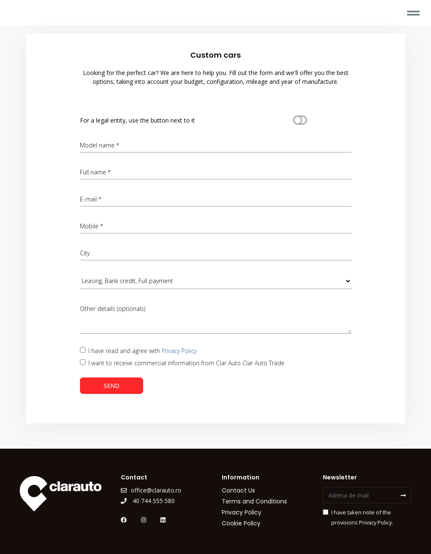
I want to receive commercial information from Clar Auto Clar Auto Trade (186, 363)
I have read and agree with (142, 351)
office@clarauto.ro (151, 490)
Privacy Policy (179, 351)
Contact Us (238, 490)
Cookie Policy (241, 523)
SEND (112, 386)
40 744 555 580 (148, 501)
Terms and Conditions (254, 501)
